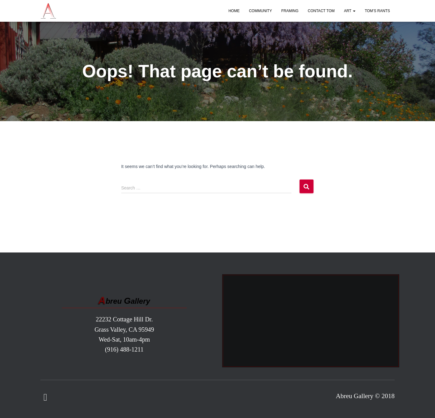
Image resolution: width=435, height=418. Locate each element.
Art (349, 11)
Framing (289, 11)
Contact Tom (321, 11)
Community (260, 11)
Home (234, 11)
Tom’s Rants (377, 11)
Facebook (45, 397)
